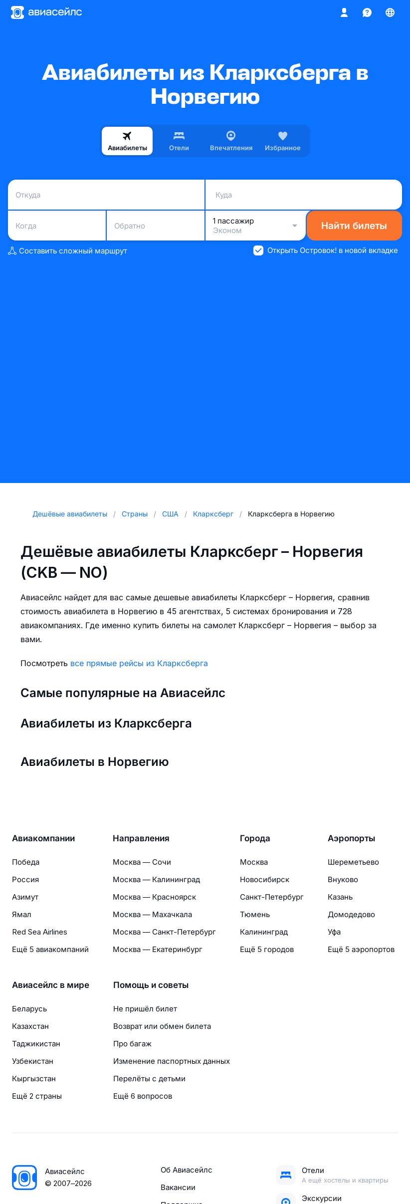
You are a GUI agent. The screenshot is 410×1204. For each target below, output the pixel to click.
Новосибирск (264, 879)
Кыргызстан (34, 1078)
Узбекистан (32, 1061)
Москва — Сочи (142, 862)
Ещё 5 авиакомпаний (50, 949)
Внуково (343, 879)
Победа (25, 862)
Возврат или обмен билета (162, 1026)
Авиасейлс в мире (50, 985)
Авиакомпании (43, 838)
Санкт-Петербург (272, 897)
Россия (25, 879)
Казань (340, 897)
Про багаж (132, 1043)
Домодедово (351, 914)
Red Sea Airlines (39, 932)
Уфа (334, 932)
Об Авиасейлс (186, 1170)
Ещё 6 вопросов (142, 1096)
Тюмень (255, 914)
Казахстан (30, 1026)
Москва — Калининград (156, 879)
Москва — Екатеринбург (158, 949)
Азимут (25, 897)
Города (255, 838)
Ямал (21, 914)
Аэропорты (351, 838)
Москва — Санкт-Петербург (164, 932)
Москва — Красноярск (154, 897)
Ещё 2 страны (37, 1096)
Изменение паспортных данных (171, 1061)
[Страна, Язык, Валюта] (390, 12)
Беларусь (29, 1008)
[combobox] (106, 195)
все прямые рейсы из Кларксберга (139, 663)
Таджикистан (36, 1043)
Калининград (264, 932)
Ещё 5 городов (267, 949)
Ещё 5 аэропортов (361, 949)
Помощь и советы (151, 985)
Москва (254, 862)
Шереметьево (353, 862)
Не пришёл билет (145, 1008)
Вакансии (178, 1187)
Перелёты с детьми (149, 1078)
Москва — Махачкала (152, 914)
